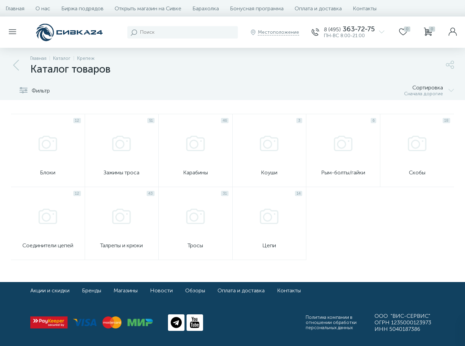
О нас (42, 8)
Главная (15, 8)
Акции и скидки (50, 290)
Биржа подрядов (82, 8)
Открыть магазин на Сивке (148, 8)
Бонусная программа (257, 8)
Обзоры (195, 290)
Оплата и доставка (318, 8)
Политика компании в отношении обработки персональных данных (331, 322)
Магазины (126, 290)
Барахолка (205, 8)
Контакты (365, 8)
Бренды (91, 290)
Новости (161, 290)
